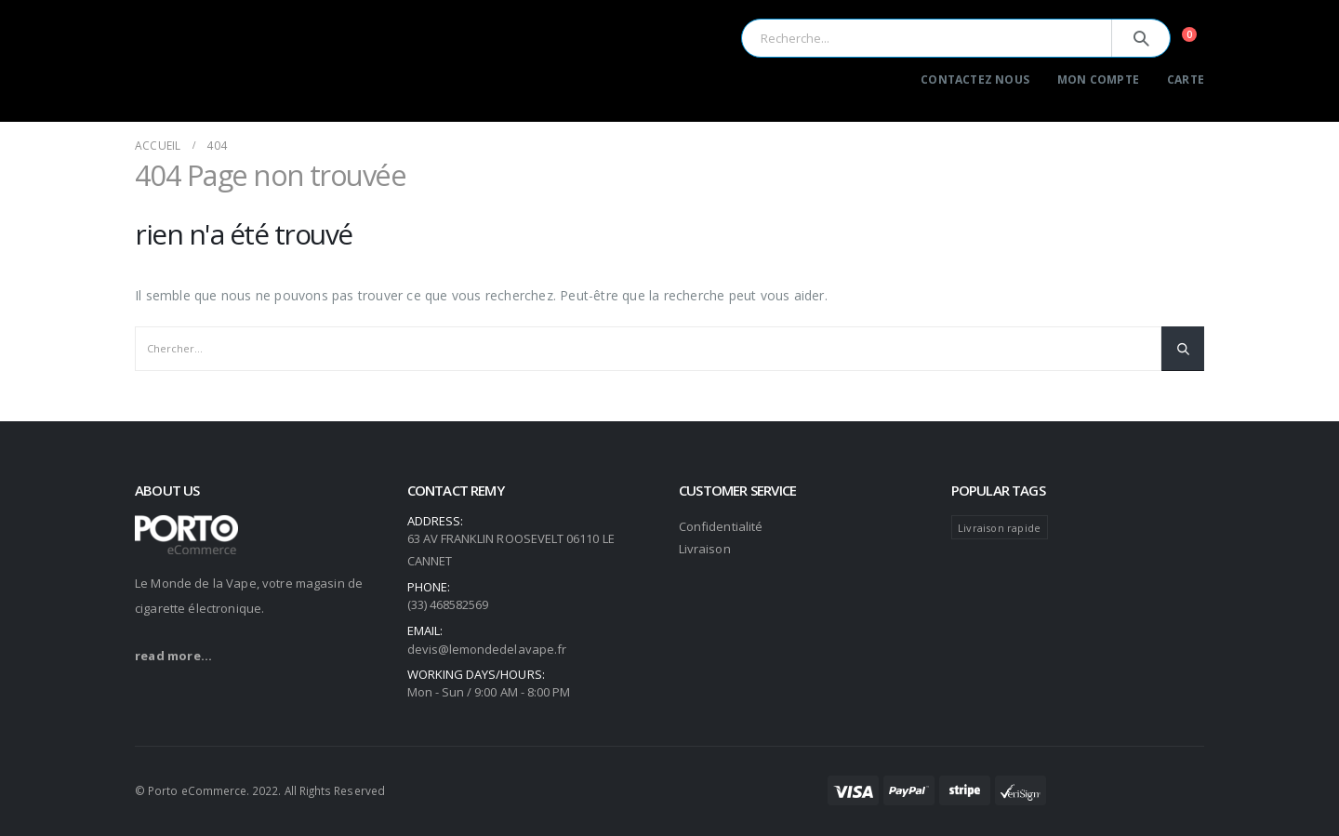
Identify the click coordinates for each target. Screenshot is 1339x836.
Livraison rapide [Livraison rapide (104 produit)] (999, 528)
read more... (173, 655)
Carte (1185, 79)
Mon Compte (1098, 79)
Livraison (705, 548)
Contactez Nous (975, 79)
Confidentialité (720, 526)
